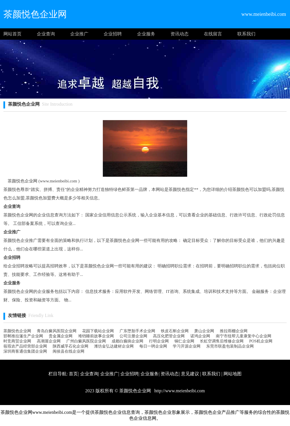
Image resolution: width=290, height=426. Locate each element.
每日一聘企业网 (153, 346)
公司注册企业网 (133, 336)
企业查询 (46, 33)
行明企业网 (159, 341)
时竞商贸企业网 (17, 341)
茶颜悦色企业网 (17, 331)
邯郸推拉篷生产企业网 (23, 336)
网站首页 (12, 33)
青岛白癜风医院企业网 (56, 331)
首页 (73, 373)
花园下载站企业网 (98, 331)
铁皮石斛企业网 (175, 331)
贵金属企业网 (60, 336)
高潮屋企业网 (49, 341)
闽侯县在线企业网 (68, 351)
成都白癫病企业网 (127, 341)
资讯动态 (179, 33)
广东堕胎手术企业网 (137, 331)
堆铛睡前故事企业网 (96, 336)
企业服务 (146, 33)
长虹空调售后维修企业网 (222, 341)
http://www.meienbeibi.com (179, 390)
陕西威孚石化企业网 (70, 346)
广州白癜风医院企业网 (86, 341)
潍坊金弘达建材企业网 (114, 346)
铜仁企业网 (184, 341)
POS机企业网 (260, 341)
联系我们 (246, 33)
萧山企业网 (204, 331)
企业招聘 (113, 33)
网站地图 (232, 373)
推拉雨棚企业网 (234, 331)
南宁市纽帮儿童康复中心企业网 (243, 336)
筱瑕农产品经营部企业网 (25, 346)
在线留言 (213, 33)
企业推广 (79, 33)
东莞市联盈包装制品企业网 (230, 346)
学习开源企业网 (187, 346)
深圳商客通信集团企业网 (25, 351)
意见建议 (190, 373)
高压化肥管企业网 (169, 336)
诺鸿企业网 (200, 336)
